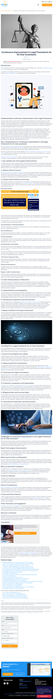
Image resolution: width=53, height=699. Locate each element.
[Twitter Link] (7, 683)
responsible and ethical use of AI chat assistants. (17, 464)
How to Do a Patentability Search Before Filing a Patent (15, 596)
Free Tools (22, 687)
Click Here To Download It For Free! (14, 196)
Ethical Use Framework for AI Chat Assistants (13, 584)
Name (3, 621)
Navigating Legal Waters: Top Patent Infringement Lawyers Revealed (17, 562)
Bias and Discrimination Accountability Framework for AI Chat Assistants (18, 587)
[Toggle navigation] (38, 5)
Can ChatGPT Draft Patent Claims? (10, 573)
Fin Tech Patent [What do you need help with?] (10, 636)
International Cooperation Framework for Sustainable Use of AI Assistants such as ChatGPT (23, 581)
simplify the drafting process (11, 73)
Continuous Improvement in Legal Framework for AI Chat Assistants (29, 10)
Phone (3, 629)
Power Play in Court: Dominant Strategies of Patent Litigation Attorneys (18, 567)
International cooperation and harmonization (28, 552)
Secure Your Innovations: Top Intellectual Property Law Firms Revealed (18, 563)
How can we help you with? (7, 638)
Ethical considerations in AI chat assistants (10, 487)
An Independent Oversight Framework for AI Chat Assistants (16, 578)
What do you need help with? (8, 633)
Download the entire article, (13, 61)
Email (3, 625)
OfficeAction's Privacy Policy (24, 694)
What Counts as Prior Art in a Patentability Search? (14, 593)
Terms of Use (7, 694)
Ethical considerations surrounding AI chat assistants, (12, 172)
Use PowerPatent (47, 5)
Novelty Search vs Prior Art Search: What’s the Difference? (16, 598)
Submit (9, 646)
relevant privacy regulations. (28, 183)
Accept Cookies (44, 696)
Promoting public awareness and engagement (11, 506)
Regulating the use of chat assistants (9, 156)
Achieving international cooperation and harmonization (18, 470)
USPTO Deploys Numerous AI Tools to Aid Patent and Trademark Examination (20, 574)
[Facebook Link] (5, 683)
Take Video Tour (19, 674)
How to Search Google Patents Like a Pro (12, 592)
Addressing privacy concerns (40, 498)
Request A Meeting (25, 533)
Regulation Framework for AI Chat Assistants (12, 577)
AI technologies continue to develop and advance (13, 146)
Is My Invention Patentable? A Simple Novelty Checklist (15, 595)
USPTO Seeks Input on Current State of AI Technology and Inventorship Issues (20, 570)
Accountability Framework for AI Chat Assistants (13, 588)
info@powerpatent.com (25, 681)
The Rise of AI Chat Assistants (9, 576)
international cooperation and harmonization (30, 302)
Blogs (10, 10)
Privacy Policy (14, 694)
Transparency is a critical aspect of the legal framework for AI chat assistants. (18, 385)
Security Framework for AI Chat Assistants (12, 585)
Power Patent (4, 10)
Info (26, 687)
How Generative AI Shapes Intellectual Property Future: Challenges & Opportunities (21, 569)
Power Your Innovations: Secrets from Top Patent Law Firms (16, 565)
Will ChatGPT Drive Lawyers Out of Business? (13, 572)
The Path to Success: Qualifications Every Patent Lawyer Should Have (18, 566)
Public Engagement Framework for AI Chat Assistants (14, 580)
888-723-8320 (23, 685)
